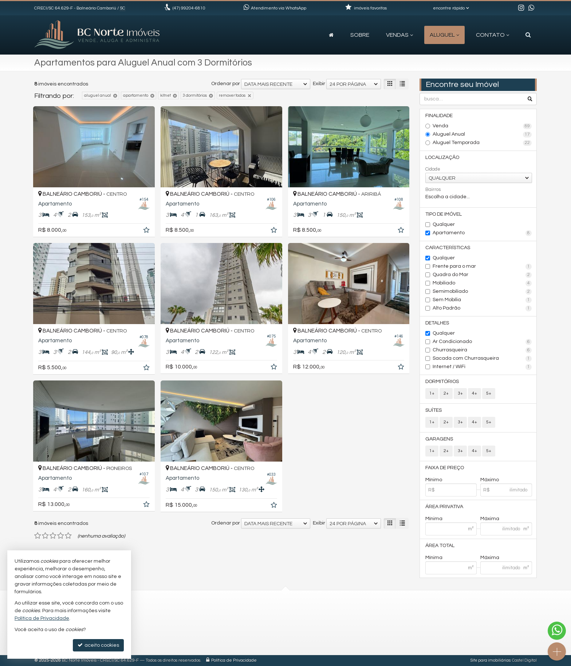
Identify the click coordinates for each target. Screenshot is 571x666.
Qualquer (444, 224)
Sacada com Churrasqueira (482, 359)
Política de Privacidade (234, 660)
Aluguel (444, 35)
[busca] (528, 35)
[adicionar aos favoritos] (147, 231)
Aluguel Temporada (482, 143)
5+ (488, 393)
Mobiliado (482, 283)
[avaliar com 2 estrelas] (45, 535)
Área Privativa (444, 506)
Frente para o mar (482, 267)
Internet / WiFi (482, 367)
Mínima (433, 518)
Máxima (489, 518)
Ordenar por (225, 83)
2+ (446, 393)
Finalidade (439, 115)
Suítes (433, 410)
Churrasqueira (482, 350)
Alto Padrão (482, 308)
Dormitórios (442, 381)
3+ (460, 393)
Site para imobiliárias (490, 660)
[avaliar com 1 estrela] (37, 535)
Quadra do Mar (482, 275)
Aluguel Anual (482, 134)
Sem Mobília (482, 300)
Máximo (489, 479)
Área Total (439, 545)
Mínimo (433, 479)
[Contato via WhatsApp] (557, 631)
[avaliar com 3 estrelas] (53, 535)
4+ (474, 393)
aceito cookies (98, 645)
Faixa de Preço (444, 467)
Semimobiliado (482, 292)
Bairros (433, 189)
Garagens (439, 439)
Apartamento (482, 233)
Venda (482, 126)
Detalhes (437, 323)
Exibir (319, 83)
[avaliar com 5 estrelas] (68, 535)
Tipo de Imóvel (443, 214)
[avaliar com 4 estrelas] (60, 535)
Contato (492, 35)
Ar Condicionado (482, 342)
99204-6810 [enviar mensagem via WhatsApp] (189, 8)
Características (447, 247)
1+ (431, 393)
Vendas (399, 35)
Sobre (359, 35)
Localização (442, 157)
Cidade (432, 169)
